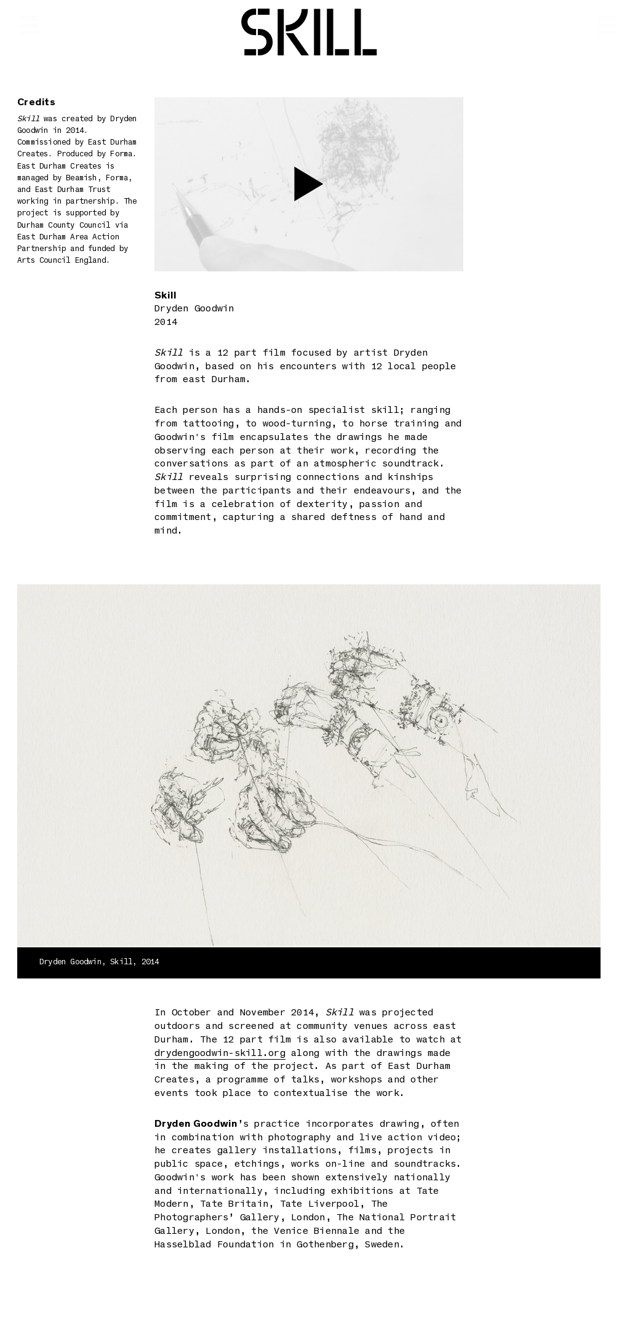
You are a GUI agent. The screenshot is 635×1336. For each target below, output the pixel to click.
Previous (102, 772)
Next (516, 772)
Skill (309, 35)
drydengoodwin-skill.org (220, 1054)
